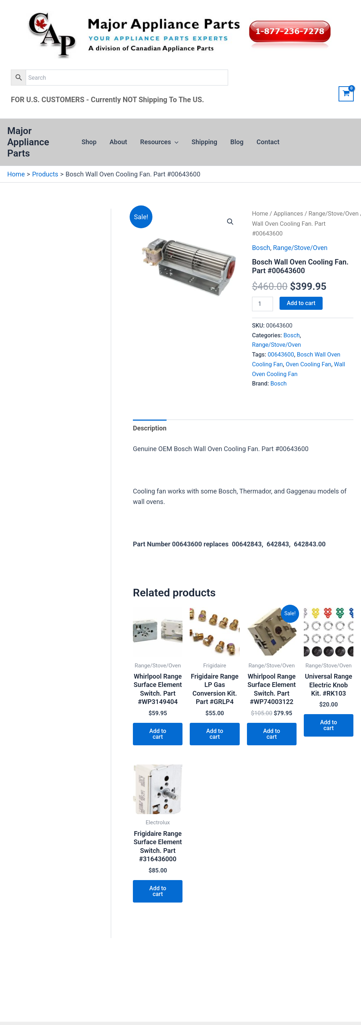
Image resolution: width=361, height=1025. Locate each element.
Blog (237, 142)
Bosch (261, 247)
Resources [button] (159, 142)
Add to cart (301, 303)
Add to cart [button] (157, 734)
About (118, 142)
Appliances (288, 213)
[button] (175, 142)
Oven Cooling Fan (308, 364)
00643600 (281, 354)
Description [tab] (150, 428)
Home (260, 213)
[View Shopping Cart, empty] (346, 93)
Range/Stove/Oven (333, 213)
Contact (268, 142)
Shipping (204, 142)
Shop (88, 142)
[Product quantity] (262, 304)
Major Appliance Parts (28, 142)
